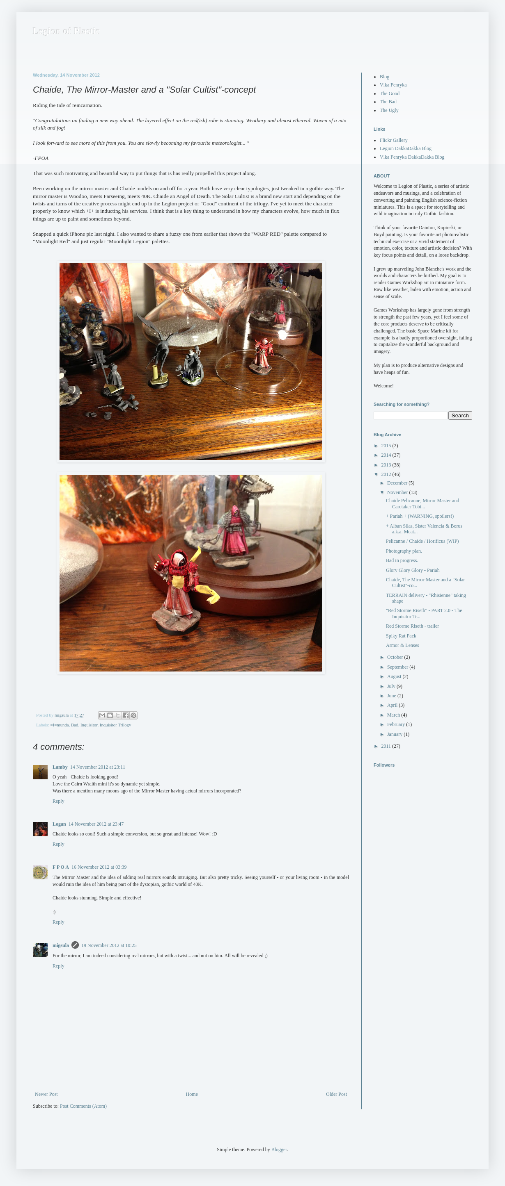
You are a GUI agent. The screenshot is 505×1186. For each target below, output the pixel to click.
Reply (58, 801)
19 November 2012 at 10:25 (109, 945)
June (392, 696)
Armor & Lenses (402, 645)
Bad (74, 724)
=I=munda (59, 724)
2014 (387, 455)
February (396, 724)
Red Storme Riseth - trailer (412, 626)
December (398, 483)
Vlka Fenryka (393, 85)
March (394, 715)
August (395, 676)
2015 (387, 445)
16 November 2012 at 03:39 (99, 867)
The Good (389, 93)
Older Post (336, 1094)
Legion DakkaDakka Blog (406, 148)
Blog (384, 77)
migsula (61, 945)
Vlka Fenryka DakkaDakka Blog (412, 157)
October (395, 657)
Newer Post (46, 1094)
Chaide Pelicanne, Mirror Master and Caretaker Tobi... (422, 503)
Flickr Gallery (394, 140)
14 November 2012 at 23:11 (97, 767)
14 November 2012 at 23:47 (96, 824)
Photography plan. (404, 551)
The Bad (388, 102)
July (392, 686)
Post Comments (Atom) (83, 1106)
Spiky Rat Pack (401, 636)
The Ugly (389, 110)
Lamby (60, 767)
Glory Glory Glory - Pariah (413, 570)
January (395, 734)
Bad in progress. (402, 560)
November (398, 492)
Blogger (279, 1149)
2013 (387, 465)
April (393, 705)
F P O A (61, 867)
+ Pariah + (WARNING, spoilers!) (420, 516)
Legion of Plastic (66, 30)
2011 (387, 746)
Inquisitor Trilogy (115, 724)
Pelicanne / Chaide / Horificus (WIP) (422, 541)
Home (192, 1094)
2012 (387, 474)
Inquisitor (89, 724)
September (398, 667)
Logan (59, 824)
